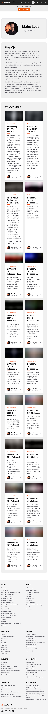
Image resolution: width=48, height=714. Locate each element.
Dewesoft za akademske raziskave (11, 696)
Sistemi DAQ (4, 590)
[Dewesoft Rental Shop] (25, 2)
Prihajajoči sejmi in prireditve (9, 666)
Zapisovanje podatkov (32, 590)
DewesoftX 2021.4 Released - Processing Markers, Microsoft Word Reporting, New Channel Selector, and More (34, 280)
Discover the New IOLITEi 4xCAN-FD (32, 129)
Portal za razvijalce (31, 647)
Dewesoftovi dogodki (32, 672)
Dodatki (3, 621)
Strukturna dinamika (31, 602)
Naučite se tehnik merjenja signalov (35, 693)
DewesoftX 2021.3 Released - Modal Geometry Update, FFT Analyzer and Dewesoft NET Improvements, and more (13, 326)
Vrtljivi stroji (29, 600)
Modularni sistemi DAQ (7, 602)
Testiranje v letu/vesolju (32, 592)
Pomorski (4, 649)
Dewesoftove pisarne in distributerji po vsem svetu (35, 637)
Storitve (3, 626)
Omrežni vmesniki (6, 617)
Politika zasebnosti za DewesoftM (10, 670)
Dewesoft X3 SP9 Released (13, 499)
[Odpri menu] (45, 2)
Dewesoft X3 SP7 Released (13, 544)
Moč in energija (5, 651)
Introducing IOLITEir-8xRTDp (12, 129)
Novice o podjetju (30, 668)
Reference (4, 664)
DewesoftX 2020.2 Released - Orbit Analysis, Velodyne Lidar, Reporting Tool (33, 370)
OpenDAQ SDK (30, 651)
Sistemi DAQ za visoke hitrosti (9, 605)
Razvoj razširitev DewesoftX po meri (36, 699)
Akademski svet (5, 688)
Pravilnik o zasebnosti (7, 668)
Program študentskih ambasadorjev (11, 692)
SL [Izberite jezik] (39, 2)
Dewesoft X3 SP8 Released (33, 499)
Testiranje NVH (30, 596)
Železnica (4, 653)
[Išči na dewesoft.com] (29, 2)
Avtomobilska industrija (7, 636)
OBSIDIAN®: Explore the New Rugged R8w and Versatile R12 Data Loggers (12, 204)
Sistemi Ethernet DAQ (7, 594)
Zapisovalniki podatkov (7, 609)
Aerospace (4, 634)
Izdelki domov (5, 588)
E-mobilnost (4, 643)
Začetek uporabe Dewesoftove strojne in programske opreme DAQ (35, 690)
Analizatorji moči (6, 611)
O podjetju (4, 662)
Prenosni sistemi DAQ (7, 600)
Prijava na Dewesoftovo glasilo (34, 677)
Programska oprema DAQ (8, 615)
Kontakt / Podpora (31, 634)
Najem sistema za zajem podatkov (11, 623)
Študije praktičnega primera (33, 664)
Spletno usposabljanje (32, 688)
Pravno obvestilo (6, 675)
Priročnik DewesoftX (31, 649)
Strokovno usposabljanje (32, 685)
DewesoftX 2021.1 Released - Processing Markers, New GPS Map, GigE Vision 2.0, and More (13, 373)
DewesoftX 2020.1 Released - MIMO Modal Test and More (13, 415)
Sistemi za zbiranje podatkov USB (10, 592)
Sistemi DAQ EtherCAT (7, 596)
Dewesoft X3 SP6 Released (33, 544)
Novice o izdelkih (30, 675)
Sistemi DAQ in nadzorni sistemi (10, 607)
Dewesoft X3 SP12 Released (33, 411)
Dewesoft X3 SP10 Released (33, 455)
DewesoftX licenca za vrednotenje (35, 642)
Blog (21, 6)
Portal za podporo (31, 644)
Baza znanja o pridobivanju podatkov (36, 670)
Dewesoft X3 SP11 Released (13, 455)
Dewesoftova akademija (8, 685)
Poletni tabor (5, 690)
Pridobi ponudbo (24, 9)
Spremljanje (29, 609)
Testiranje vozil (30, 594)
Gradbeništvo (5, 638)
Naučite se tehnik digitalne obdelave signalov (36, 696)
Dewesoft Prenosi (31, 640)
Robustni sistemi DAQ (7, 598)
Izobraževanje (5, 641)
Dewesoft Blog (30, 662)
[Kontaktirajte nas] (21, 2)
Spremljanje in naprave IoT (8, 613)
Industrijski (4, 647)
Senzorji (3, 619)
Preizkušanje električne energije (34, 605)
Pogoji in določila (5, 672)
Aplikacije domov (30, 588)
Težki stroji (4, 645)
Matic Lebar (28, 6)
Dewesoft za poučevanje (8, 694)
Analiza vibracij (30, 598)
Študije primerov (30, 666)
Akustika (28, 607)
